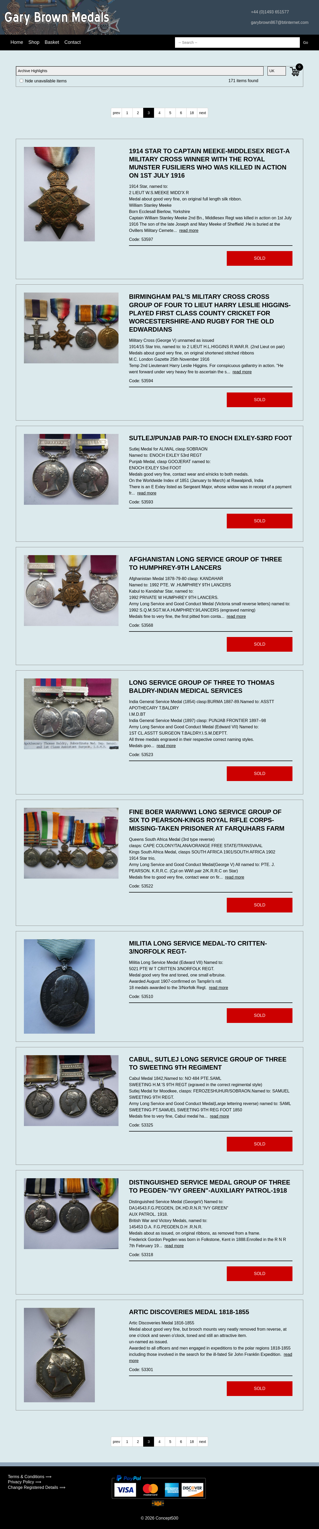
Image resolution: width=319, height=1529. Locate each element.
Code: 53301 (141, 1369)
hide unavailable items (43, 81)
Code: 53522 (141, 886)
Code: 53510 (141, 996)
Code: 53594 (141, 381)
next (202, 113)
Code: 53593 (141, 502)
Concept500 (167, 1518)
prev (116, 113)
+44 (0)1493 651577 (270, 12)
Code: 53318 (141, 1254)
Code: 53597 (141, 239)
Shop (33, 42)
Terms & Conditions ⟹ (30, 1476)
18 (192, 113)
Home (17, 42)
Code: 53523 (141, 754)
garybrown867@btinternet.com (279, 22)
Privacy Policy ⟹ (24, 1482)
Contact (72, 42)
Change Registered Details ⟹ (36, 1487)
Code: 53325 (141, 1125)
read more (188, 230)
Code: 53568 (141, 625)
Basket (52, 42)
